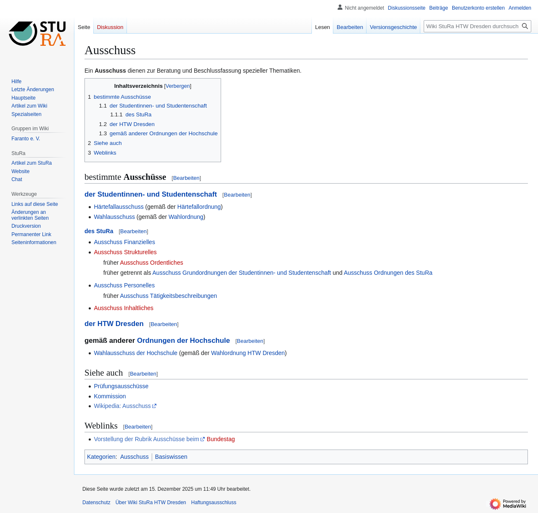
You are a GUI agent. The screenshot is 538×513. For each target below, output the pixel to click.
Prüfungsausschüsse (121, 386)
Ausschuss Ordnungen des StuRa (388, 272)
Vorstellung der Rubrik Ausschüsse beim (146, 439)
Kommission (110, 396)
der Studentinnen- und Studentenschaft (150, 194)
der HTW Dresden (114, 324)
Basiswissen (171, 456)
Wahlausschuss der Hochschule (135, 353)
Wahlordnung (186, 216)
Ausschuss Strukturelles (125, 252)
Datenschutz (96, 502)
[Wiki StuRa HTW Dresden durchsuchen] (477, 26)
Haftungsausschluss (213, 502)
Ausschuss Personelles (124, 285)
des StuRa (98, 231)
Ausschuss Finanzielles (124, 242)
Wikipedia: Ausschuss (122, 406)
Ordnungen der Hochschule (183, 341)
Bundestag (221, 439)
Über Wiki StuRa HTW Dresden (151, 502)
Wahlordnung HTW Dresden (248, 353)
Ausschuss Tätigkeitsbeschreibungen (168, 295)
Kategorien (101, 456)
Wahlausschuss (114, 216)
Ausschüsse (145, 177)
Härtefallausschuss (118, 206)
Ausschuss (110, 70)
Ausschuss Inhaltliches (123, 308)
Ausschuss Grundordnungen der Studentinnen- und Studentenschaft (242, 272)
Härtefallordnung (199, 206)
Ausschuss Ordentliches (151, 262)
